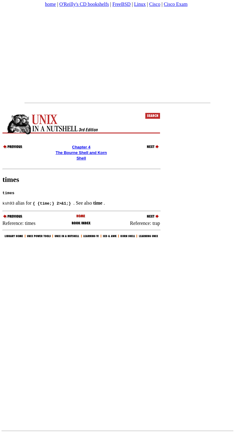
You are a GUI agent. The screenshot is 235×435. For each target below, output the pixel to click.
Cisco (154, 4)
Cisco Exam (176, 4)
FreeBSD (121, 4)
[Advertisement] (117, 55)
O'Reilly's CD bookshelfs (84, 4)
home (50, 4)
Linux (140, 4)
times (10, 179)
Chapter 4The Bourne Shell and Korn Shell (81, 152)
